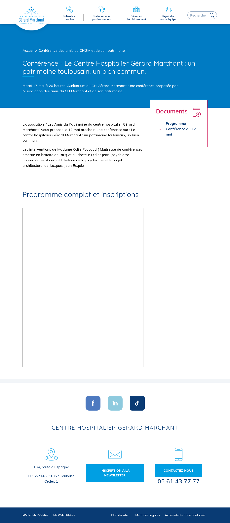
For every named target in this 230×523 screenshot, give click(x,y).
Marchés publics (35, 514)
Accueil (28, 50)
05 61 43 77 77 (179, 481)
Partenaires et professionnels (101, 17)
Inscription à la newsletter (115, 472)
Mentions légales (147, 515)
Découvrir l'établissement (136, 17)
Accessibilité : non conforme (185, 515)
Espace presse (64, 514)
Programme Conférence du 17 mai (181, 129)
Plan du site (119, 515)
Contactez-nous (179, 470)
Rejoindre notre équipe (168, 17)
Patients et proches (69, 17)
